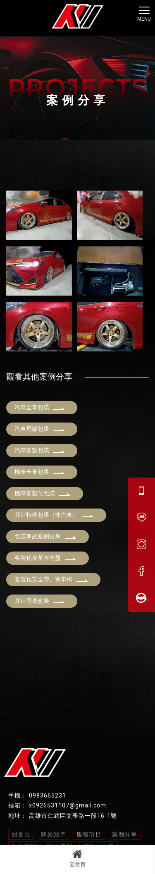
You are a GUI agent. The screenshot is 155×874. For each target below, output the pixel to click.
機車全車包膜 (39, 471)
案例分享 (125, 834)
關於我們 (54, 834)
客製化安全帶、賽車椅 (51, 579)
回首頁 (77, 858)
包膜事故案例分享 (45, 536)
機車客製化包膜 (42, 493)
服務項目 (89, 834)
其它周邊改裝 (39, 600)
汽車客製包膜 (39, 450)
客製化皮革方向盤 (45, 557)
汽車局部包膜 (39, 428)
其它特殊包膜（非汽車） (54, 514)
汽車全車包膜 (39, 407)
